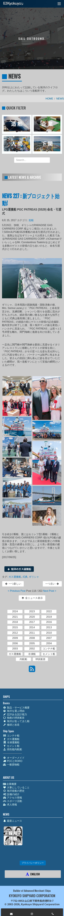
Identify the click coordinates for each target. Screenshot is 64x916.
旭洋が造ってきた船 (16, 721)
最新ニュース (12, 821)
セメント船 (11, 746)
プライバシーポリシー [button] (33, 863)
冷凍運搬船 (11, 742)
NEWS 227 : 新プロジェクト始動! (30, 199)
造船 (31, 220)
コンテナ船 (11, 735)
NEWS (60, 98)
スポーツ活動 (12, 801)
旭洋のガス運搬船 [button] (19, 569)
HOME (49, 98)
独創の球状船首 (14, 717)
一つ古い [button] (52, 583)
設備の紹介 (11, 794)
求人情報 (10, 804)
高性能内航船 (12, 749)
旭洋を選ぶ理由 (14, 711)
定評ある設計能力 (15, 714)
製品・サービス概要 (16, 707)
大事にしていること (16, 787)
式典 (25, 576)
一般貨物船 (11, 764)
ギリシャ (34, 576)
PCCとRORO (12, 761)
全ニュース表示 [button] (32, 598)
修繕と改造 (11, 724)
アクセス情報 (12, 797)
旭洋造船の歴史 (14, 790)
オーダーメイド (14, 757)
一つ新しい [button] (13, 583)
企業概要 (10, 784)
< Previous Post (17, 591)
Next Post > (49, 591)
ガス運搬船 (14, 576)
